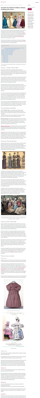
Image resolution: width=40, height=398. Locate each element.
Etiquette (23, 32)
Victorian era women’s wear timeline (8, 54)
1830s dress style (6, 55)
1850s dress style (4, 368)
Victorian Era (5, 2)
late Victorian (11, 250)
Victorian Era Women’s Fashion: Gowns (8, 52)
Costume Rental (30, 17)
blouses (24, 40)
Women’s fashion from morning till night (8, 51)
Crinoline (2, 132)
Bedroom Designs (31, 26)
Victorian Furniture (31, 20)
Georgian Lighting (31, 18)
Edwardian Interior (31, 15)
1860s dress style (4, 382)
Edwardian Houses (31, 14)
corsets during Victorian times (19, 36)
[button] (37, 2)
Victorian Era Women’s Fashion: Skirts (8, 53)
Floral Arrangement (31, 23)
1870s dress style (3, 394)
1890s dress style (6, 62)
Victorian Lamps (31, 28)
